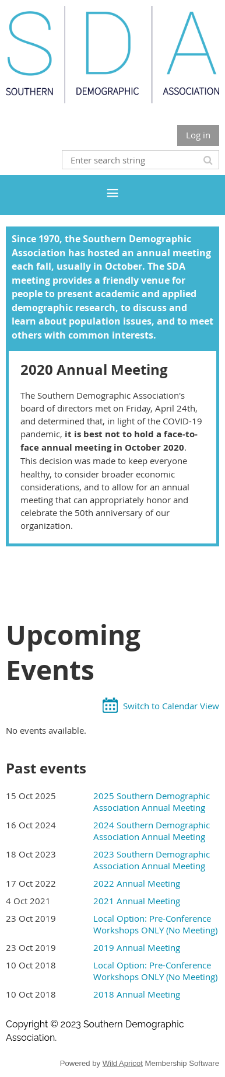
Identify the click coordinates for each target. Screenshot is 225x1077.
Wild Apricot (123, 1063)
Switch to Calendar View (171, 706)
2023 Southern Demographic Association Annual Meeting (151, 860)
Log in (198, 135)
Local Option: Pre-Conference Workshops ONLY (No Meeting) (155, 924)
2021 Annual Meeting (136, 901)
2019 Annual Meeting (136, 947)
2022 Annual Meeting (136, 883)
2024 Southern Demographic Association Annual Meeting (151, 830)
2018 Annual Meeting (136, 994)
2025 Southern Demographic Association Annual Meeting (151, 801)
